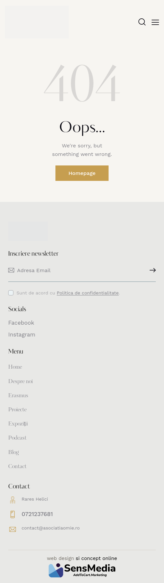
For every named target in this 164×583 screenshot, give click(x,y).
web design (60, 558)
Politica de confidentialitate (88, 293)
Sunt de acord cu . (68, 292)
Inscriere (151, 270)
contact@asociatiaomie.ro (51, 527)
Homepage (82, 173)
